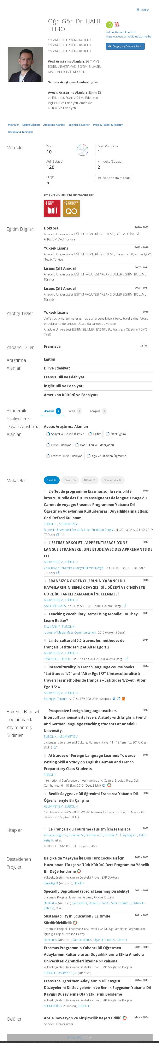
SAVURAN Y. (52, 628)
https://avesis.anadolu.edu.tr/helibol (129, 36)
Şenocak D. (79, 905)
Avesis (53, 412)
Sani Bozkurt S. (121, 905)
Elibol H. (78, 885)
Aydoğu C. (130, 837)
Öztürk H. (138, 905)
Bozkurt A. (50, 905)
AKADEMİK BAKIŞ (55, 608)
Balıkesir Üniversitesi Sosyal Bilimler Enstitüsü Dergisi (78, 531)
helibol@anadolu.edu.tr (121, 32)
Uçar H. (99, 942)
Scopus (100, 412)
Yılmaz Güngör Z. (55, 837)
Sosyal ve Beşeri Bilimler (64, 436)
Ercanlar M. (76, 837)
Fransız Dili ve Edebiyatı (63, 458)
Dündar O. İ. (113, 837)
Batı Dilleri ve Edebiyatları (94, 447)
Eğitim (94, 436)
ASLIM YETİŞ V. (68, 525)
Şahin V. (49, 910)
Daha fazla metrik (114, 178)
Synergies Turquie (55, 700)
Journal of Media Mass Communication (70, 634)
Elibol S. (110, 942)
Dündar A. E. (94, 837)
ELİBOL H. (50, 525)
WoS (76, 412)
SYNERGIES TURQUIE (57, 661)
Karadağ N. (51, 885)
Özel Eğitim (115, 436)
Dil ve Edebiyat (58, 447)
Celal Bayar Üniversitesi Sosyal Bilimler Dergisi (74, 569)
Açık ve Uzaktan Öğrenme (106, 458)
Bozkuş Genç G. (99, 905)
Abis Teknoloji (75, 1039)
